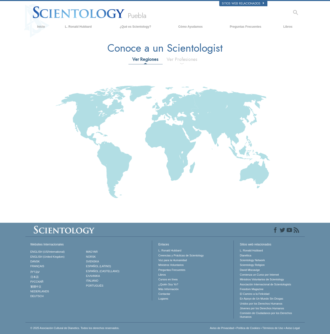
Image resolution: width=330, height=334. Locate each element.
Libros (288, 26)
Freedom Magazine (251, 289)
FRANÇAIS (37, 266)
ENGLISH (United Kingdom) (47, 256)
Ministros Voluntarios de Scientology (262, 279)
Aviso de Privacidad (222, 328)
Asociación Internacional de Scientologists (265, 284)
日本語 (34, 276)
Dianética (245, 255)
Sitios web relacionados (243, 3)
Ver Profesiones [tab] (182, 59)
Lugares (163, 298)
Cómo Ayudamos (190, 26)
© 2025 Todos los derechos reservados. (74, 328)
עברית (35, 272)
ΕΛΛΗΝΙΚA (93, 275)
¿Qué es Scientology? (135, 26)
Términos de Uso (272, 328)
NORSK (91, 256)
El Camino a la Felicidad (254, 293)
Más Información (168, 289)
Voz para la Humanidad (172, 260)
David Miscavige (250, 269)
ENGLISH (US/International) (47, 251)
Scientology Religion (252, 264)
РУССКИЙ (36, 281)
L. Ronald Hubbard (78, 26)
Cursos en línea (168, 279)
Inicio (41, 26)
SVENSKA (92, 261)
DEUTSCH (37, 296)
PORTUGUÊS (94, 285)
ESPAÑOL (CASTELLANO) (102, 271)
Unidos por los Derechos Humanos (261, 303)
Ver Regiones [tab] (145, 59)
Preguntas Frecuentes (245, 26)
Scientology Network (252, 260)
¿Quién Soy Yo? (168, 284)
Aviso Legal (293, 328)
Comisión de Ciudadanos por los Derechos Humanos (266, 315)
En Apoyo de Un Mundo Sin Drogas (261, 298)
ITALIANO (92, 280)
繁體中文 (35, 286)
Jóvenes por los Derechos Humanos (262, 308)
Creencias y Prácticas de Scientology (181, 255)
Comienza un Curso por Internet (259, 274)
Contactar (164, 293)
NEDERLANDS (39, 291)
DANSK (35, 261)
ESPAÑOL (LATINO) (98, 266)
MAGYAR (92, 251)
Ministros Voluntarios (171, 264)
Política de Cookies (248, 328)
